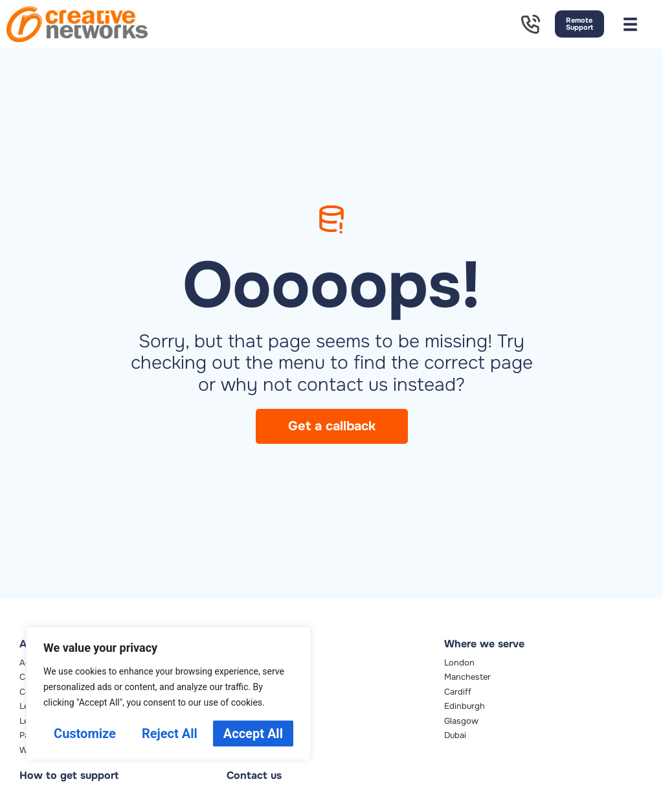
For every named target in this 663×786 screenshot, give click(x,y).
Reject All (169, 733)
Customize (85, 733)
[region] (168, 693)
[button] (630, 24)
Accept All (253, 733)
